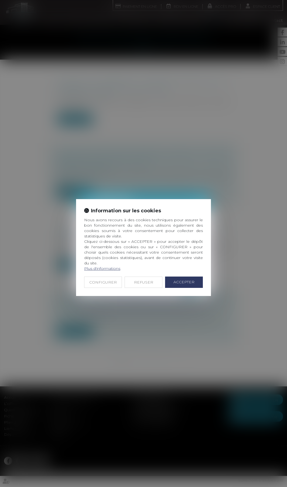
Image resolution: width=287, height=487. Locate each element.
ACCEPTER (183, 282)
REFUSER (143, 282)
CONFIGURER (103, 282)
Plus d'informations (102, 268)
